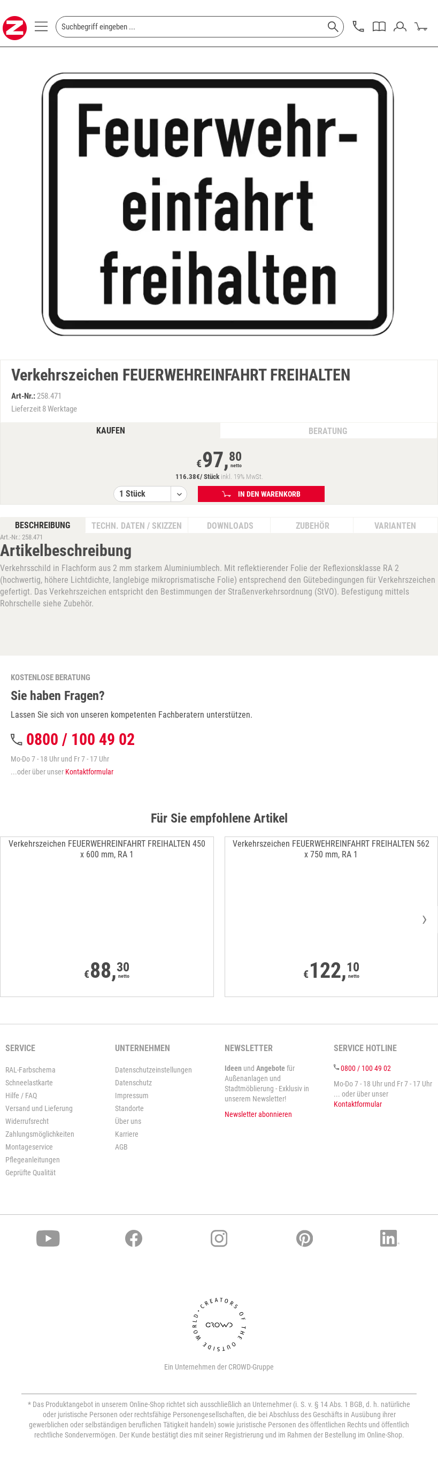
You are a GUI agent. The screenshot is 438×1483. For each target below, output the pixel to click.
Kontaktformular (89, 771)
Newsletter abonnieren (258, 1114)
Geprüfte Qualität (30, 1172)
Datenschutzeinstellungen (153, 1070)
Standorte (129, 1108)
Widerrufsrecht (27, 1121)
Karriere (127, 1134)
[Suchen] (333, 26)
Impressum (132, 1095)
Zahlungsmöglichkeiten (39, 1134)
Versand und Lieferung (39, 1108)
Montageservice (29, 1147)
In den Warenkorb (261, 494)
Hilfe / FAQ (21, 1095)
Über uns (128, 1121)
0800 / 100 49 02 (80, 739)
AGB (121, 1147)
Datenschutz (133, 1082)
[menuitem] (41, 29)
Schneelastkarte (29, 1082)
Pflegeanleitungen (32, 1159)
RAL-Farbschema (30, 1070)
